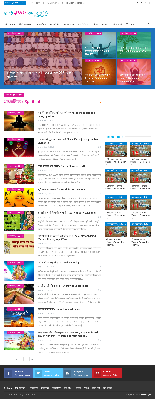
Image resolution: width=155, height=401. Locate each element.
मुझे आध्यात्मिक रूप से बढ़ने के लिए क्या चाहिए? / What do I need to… (98, 51)
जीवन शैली (117, 24)
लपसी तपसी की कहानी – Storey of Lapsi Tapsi (63, 285)
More (129, 24)
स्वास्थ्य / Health (34, 3)
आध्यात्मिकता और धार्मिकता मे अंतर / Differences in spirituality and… (132, 78)
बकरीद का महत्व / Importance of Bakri (59, 309)
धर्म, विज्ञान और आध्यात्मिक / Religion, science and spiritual (97, 78)
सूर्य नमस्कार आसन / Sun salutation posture (61, 189)
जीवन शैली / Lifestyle (50, 3)
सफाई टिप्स (69, 24)
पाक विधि (82, 24)
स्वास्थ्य (105, 24)
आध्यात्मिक (55, 24)
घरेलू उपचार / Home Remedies (73, 3)
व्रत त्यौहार (41, 24)
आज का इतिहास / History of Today (117, 144)
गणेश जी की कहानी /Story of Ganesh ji (58, 262)
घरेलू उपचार (107, 388)
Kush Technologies (143, 395)
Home (10, 24)
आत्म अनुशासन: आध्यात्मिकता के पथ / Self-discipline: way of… (134, 51)
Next (34, 359)
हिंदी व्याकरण (25, 24)
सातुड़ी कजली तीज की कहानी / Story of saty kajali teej (67, 212)
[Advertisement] (117, 12)
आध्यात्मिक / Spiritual (15, 33)
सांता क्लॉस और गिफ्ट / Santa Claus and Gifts (62, 166)
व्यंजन (95, 24)
